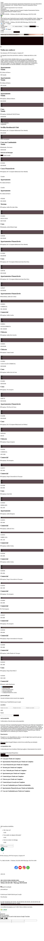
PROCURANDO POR (7, 686)
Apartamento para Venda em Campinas (21, 727)
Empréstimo (15, 753)
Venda (4, 155)
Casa (31, 3)
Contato (2, 13)
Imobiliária (3, 10)
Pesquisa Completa (23, 10)
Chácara (20, 5)
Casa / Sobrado (14, 5)
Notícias (37, 10)
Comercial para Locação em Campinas (30, 728)
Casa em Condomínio (6, 5)
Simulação (9, 753)
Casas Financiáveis (37, 3)
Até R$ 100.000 (4, 902)
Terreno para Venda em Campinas (26, 726)
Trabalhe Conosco (17, 11)
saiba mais (3, 743)
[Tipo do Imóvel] (7, 26)
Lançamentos (30, 5)
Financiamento (31, 10)
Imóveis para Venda (8, 18)
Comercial (24, 5)
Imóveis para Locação (18, 18)
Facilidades (3, 753)
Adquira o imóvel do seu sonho (20, 742)
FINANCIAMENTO (7, 691)
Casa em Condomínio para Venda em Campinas (16, 731)
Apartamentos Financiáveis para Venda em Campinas (27, 724)
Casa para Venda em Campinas (8, 724)
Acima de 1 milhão (15, 903)
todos (2, 155)
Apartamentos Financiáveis (24, 3)
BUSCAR (32, 26)
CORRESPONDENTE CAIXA (9, 692)
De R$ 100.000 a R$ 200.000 (15, 902)
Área (10, 3)
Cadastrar (16, 715)
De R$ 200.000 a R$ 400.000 (29, 902)
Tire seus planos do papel (7, 742)
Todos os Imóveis (5, 3)
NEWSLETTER (6, 688)
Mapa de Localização (6, 887)
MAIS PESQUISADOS (7, 689)
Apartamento (14, 3)
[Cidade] (19, 26)
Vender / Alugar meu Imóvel (12, 10)
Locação (8, 155)
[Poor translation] (6, 918)
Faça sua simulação (32, 742)
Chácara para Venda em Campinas (13, 728)
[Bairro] (27, 26)
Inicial (2, 18)
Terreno (35, 5)
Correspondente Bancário (6, 11)
